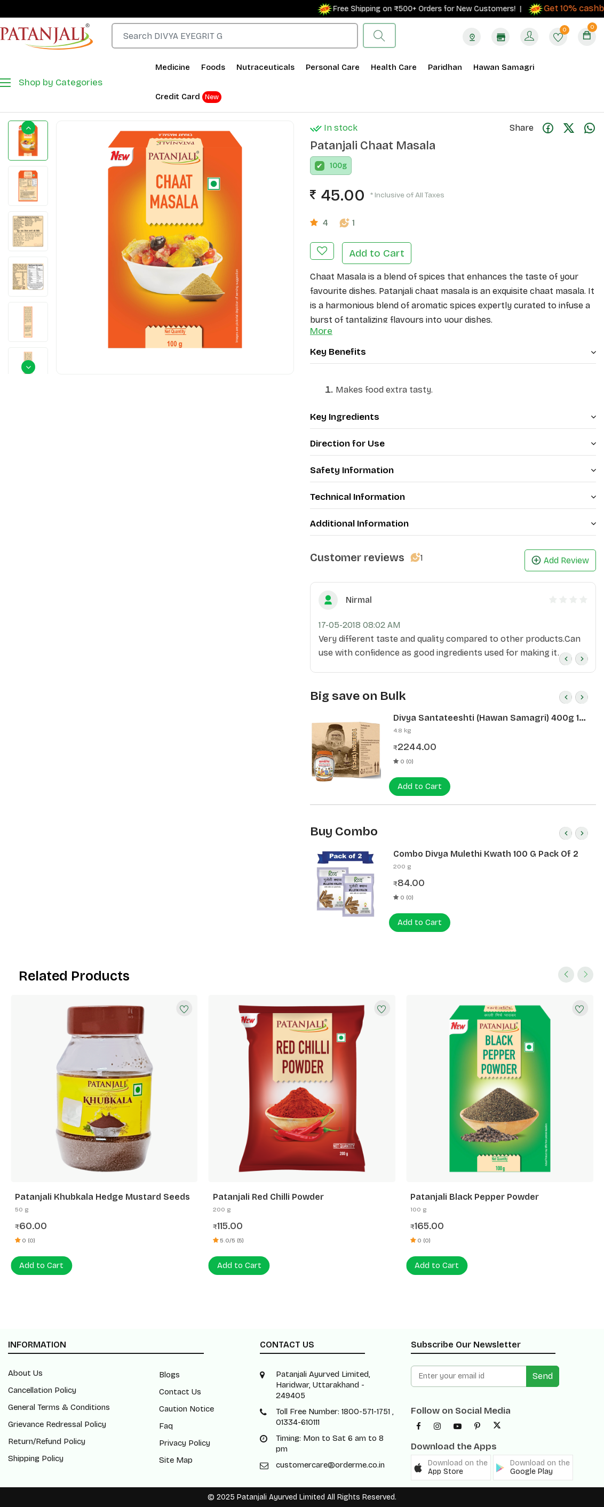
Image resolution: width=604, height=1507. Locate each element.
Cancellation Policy (42, 1390)
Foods (213, 67)
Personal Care (333, 67)
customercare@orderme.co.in (330, 1465)
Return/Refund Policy (46, 1441)
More (321, 331)
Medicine (172, 67)
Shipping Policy (35, 1458)
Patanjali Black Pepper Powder (474, 1197)
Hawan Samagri (503, 67)
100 (336, 165)
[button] (451, 1467)
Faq (166, 1426)
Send (543, 1376)
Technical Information (453, 497)
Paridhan (445, 67)
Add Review (560, 560)
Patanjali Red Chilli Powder (268, 1197)
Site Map (176, 1460)
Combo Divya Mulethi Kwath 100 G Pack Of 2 (485, 854)
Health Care (394, 67)
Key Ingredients (453, 416)
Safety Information (453, 470)
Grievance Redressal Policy (57, 1424)
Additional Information (453, 523)
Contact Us (180, 1392)
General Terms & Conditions (59, 1407)
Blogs (169, 1375)
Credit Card (188, 97)
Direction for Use (453, 443)
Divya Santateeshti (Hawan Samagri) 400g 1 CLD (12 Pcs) (486, 718)
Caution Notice (186, 1409)
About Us (25, 1373)
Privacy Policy (184, 1443)
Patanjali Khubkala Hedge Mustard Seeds (102, 1197)
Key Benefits (453, 351)
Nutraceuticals (265, 67)
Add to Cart (376, 253)
